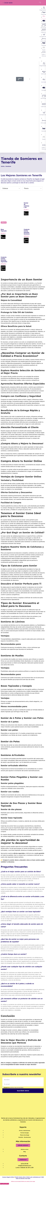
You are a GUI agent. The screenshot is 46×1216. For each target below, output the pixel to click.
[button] (42, 58)
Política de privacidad (16, 1181)
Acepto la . (13, 1087)
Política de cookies (25, 1181)
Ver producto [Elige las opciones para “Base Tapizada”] (3, 236)
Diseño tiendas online (20, 1177)
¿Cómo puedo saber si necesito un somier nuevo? (20, 884)
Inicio (2, 166)
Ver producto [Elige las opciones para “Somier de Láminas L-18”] (26, 213)
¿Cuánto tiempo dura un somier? (14, 954)
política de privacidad (16, 1087)
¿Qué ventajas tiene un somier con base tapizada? (21, 912)
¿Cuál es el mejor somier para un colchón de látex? (21, 872)
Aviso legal (32, 1181)
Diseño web (29, 1177)
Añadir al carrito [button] (26, 240)
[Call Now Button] (4, 1183)
